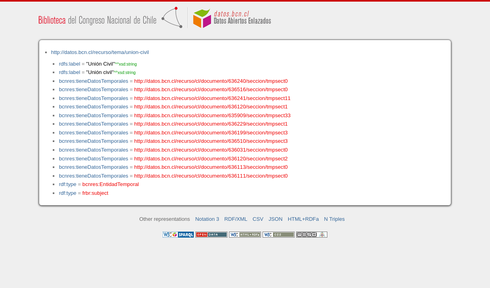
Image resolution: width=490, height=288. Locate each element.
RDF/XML (235, 219)
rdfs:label (69, 64)
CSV (258, 219)
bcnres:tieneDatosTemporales (93, 81)
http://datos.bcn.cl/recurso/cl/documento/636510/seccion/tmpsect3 (211, 141)
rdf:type (67, 184)
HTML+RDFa (303, 219)
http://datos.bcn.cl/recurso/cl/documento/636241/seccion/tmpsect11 (212, 98)
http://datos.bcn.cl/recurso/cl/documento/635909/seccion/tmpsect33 (212, 115)
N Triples (334, 219)
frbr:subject (95, 193)
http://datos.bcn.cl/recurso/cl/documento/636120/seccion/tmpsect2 (211, 159)
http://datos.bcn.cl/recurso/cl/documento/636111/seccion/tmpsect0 (211, 176)
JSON (276, 219)
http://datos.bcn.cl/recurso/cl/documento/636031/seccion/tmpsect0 (211, 150)
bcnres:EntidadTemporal (110, 184)
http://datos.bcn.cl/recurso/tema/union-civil (100, 52)
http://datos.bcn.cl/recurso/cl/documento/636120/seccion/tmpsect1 (211, 107)
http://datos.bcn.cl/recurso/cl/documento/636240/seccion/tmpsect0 (211, 81)
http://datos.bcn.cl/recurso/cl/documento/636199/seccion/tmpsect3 (211, 133)
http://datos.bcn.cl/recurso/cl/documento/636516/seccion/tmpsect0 (211, 89)
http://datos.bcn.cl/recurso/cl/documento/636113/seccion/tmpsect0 (211, 167)
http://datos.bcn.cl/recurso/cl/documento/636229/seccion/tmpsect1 (211, 124)
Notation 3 (207, 219)
